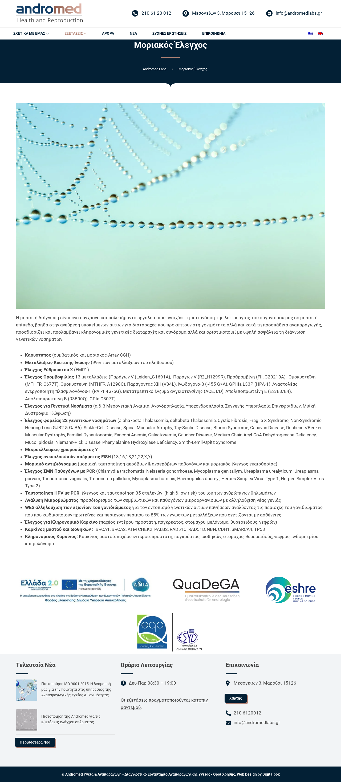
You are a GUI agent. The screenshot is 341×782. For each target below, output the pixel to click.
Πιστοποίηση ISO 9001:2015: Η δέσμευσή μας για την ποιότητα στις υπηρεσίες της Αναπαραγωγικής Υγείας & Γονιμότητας (76, 689)
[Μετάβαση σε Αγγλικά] (320, 33)
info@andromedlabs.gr (294, 13)
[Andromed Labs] (49, 13)
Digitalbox (271, 774)
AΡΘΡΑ (108, 33)
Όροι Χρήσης (224, 774)
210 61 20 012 (151, 13)
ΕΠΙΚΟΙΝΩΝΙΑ (213, 33)
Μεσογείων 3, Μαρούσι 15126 (218, 13)
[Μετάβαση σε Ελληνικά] (310, 33)
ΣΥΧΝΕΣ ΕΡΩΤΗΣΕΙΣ (169, 33)
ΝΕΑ (133, 33)
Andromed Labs (155, 69)
